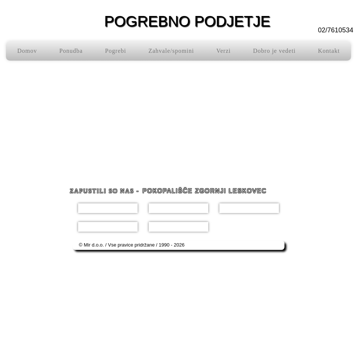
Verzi (223, 51)
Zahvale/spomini (171, 51)
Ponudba (71, 51)
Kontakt (329, 51)
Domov (27, 51)
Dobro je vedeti (274, 51)
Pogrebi (115, 51)
